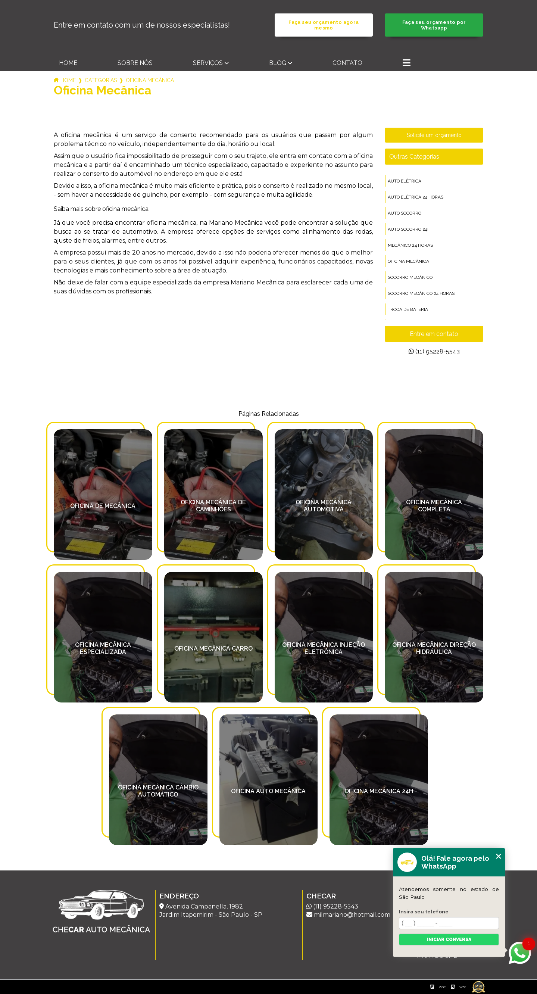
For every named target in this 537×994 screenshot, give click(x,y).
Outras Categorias (414, 156)
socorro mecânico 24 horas (421, 293)
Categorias (101, 80)
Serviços (208, 62)
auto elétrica (404, 181)
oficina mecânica (408, 261)
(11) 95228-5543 (434, 351)
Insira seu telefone (424, 911)
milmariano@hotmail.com (348, 914)
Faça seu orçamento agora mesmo (323, 25)
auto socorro (404, 213)
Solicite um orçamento (434, 135)
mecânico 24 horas (410, 245)
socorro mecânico (410, 277)
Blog (277, 62)
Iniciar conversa (449, 939)
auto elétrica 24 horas (415, 197)
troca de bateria (408, 309)
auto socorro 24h (409, 229)
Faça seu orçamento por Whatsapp (434, 25)
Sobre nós (135, 62)
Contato (347, 62)
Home (68, 62)
